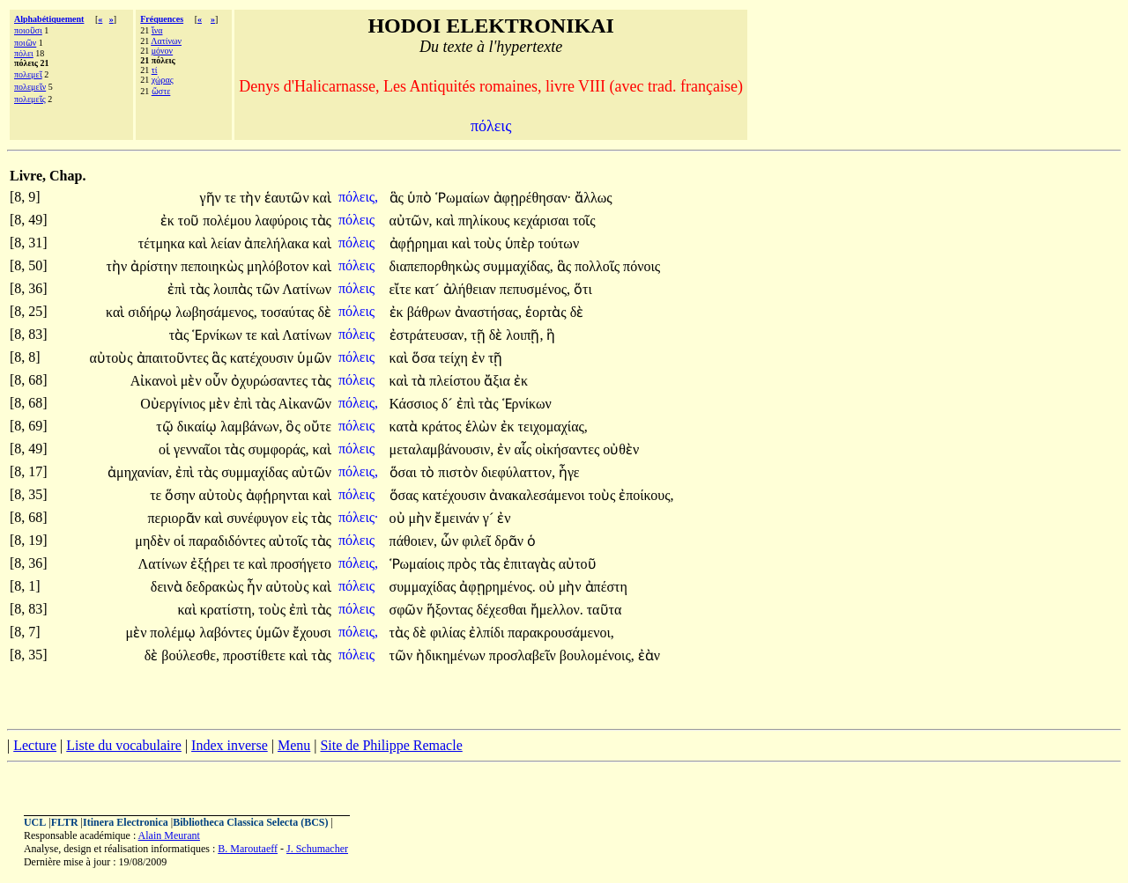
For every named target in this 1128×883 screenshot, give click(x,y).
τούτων (559, 243)
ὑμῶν (314, 357)
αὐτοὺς (112, 357)
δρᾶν (510, 540)
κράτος (442, 426)
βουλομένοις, (597, 655)
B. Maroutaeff (248, 849)
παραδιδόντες (229, 540)
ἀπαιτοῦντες (174, 357)
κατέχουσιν (263, 357)
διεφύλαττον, (518, 472)
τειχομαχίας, (553, 426)
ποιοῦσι (28, 30)
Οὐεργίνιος (174, 403)
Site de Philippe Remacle (391, 745)
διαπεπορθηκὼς (437, 266)
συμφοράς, (279, 449)
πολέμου (229, 220)
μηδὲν (154, 540)
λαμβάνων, (251, 426)
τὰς (321, 220)
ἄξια (499, 380)
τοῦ (190, 220)
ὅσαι (405, 472)
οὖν (218, 380)
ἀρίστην (155, 266)
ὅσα (425, 357)
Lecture (34, 745)
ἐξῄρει (211, 563)
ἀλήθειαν (471, 289)
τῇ (479, 334)
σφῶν (408, 609)
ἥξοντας (452, 609)
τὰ (420, 380)
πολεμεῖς (30, 99)
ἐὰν (649, 655)
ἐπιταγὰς (531, 563)
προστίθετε (256, 655)
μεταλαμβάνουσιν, (442, 449)
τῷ (166, 426)
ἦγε (569, 472)
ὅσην (181, 495)
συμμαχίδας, (518, 266)
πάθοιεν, (413, 540)
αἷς (524, 449)
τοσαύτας (289, 312)
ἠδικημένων (452, 655)
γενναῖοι (199, 449)
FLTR (64, 822)
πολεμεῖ (28, 74)
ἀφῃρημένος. (497, 586)
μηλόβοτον (280, 266)
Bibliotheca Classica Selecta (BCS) (250, 822)
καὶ (322, 197)
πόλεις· (358, 517)
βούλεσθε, (190, 655)
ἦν (256, 586)
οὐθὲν (621, 449)
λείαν (227, 243)
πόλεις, (358, 196)
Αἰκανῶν (304, 403)
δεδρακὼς (217, 586)
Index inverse (229, 745)
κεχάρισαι (543, 220)
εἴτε (402, 289)
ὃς (294, 426)
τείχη (455, 357)
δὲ (324, 312)
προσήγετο (301, 563)
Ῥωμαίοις (419, 563)
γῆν (212, 197)
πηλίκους (485, 220)
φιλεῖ (478, 540)
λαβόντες (228, 632)
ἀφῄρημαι (421, 243)
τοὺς (489, 243)
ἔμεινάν (458, 518)
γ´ (490, 518)
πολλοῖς (599, 266)
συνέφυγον (259, 518)
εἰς (301, 518)
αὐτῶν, (411, 220)
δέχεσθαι (504, 609)
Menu (294, 745)
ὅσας (406, 495)
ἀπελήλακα (278, 243)
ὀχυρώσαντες (271, 380)
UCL (35, 822)
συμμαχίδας (256, 472)
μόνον (162, 50)
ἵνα (157, 30)
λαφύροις (283, 220)
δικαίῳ (198, 426)
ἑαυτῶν (288, 197)
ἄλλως (593, 197)
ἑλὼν (483, 426)
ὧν (451, 540)
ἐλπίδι (488, 632)
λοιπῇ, (524, 334)
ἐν (479, 357)
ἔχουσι (312, 632)
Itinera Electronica (125, 822)
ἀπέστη (606, 586)
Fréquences (161, 19)
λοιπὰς (234, 289)
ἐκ (169, 220)
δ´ (449, 403)
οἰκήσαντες (569, 449)
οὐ (399, 518)
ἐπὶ (178, 289)
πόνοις (641, 266)
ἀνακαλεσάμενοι (538, 495)
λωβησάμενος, (216, 312)
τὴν (252, 197)
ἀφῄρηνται (279, 495)
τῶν (269, 289)
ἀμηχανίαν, (140, 472)
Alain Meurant (169, 835)
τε (232, 197)
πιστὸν (459, 472)
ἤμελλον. (557, 609)
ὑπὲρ (521, 243)
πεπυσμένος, (535, 289)
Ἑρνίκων (218, 334)
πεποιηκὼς (214, 266)
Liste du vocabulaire (124, 745)
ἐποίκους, (646, 495)
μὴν (422, 518)
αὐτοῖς (290, 540)
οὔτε (317, 426)
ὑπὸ (421, 197)
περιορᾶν (176, 518)
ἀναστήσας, (488, 312)
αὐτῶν (311, 472)
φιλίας (449, 632)
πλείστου (456, 380)
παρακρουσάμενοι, (561, 632)
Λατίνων (166, 41)
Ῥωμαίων (464, 197)
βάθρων (431, 312)
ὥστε (161, 91)
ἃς (398, 197)
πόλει (23, 53)
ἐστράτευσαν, (429, 334)
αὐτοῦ (578, 563)
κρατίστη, (228, 609)
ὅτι (583, 289)
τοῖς (584, 220)
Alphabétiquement (49, 19)
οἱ (166, 449)
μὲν (193, 380)
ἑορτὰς (547, 312)
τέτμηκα (163, 243)
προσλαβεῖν (524, 655)
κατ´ (428, 289)
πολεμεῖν (30, 87)
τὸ (429, 472)
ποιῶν (25, 43)
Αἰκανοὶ (155, 380)
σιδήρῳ (151, 312)
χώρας (163, 80)
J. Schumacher (317, 849)
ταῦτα (604, 609)
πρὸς (463, 563)
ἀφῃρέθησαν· (533, 197)
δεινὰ (168, 586)
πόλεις (358, 219)
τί (155, 70)
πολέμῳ (174, 632)
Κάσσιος (416, 403)
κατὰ (406, 426)
